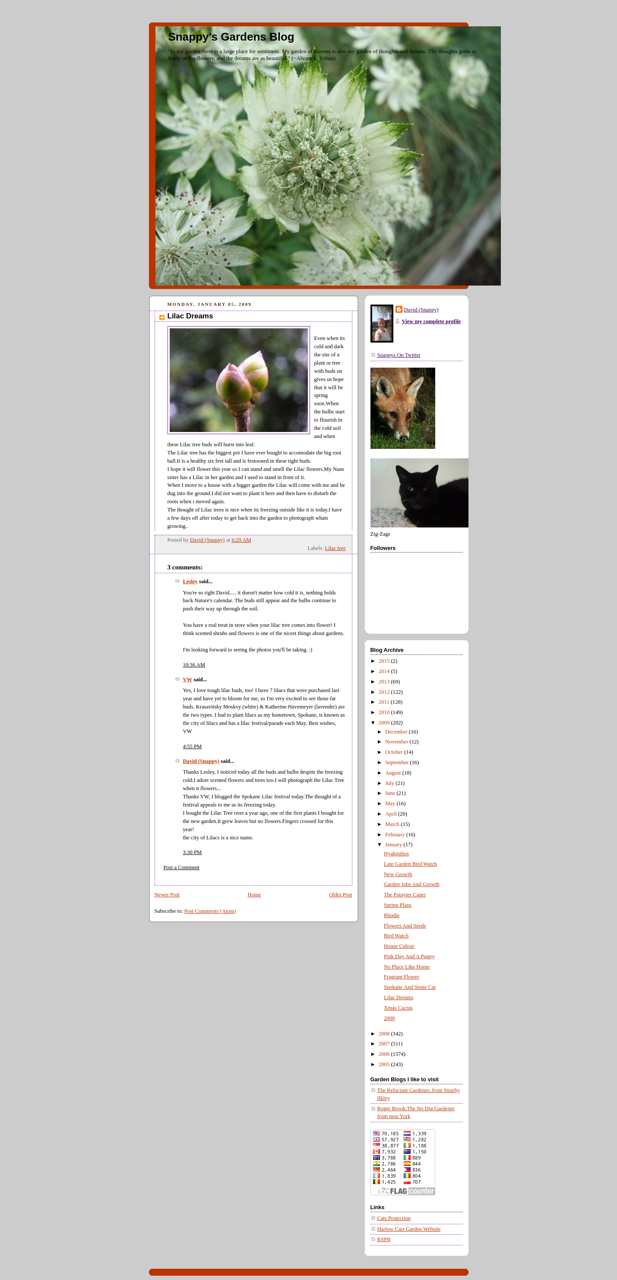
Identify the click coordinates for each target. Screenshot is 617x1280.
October (394, 752)
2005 (385, 1064)
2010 (385, 712)
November (397, 742)
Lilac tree (335, 548)
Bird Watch (396, 936)
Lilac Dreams (398, 997)
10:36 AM (194, 665)
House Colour (399, 946)
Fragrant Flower (401, 977)
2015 (385, 661)
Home (254, 895)
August (393, 773)
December (397, 732)
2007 (385, 1044)
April (391, 814)
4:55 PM (192, 746)
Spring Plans (397, 905)
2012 (385, 692)
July (390, 783)
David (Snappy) (201, 761)
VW (188, 680)
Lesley (190, 581)
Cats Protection (394, 1218)
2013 (385, 682)
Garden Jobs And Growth (412, 884)
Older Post (340, 895)
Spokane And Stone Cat (410, 987)
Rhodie (391, 915)
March (393, 824)
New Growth (398, 874)
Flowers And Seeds (405, 926)
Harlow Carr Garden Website (409, 1229)
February (395, 835)
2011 (385, 702)
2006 (385, 1054)
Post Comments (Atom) (210, 911)
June (390, 793)
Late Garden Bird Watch (410, 864)
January (394, 845)
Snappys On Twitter (399, 355)
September (397, 762)
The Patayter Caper (405, 895)
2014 (385, 671)
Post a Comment (181, 867)
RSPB (384, 1239)
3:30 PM (192, 852)
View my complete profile (431, 321)
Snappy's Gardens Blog (231, 36)
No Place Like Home (407, 967)
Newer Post (167, 895)
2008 (385, 1034)
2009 (385, 723)
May (390, 803)
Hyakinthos (396, 854)
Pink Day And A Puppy (409, 956)
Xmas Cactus (398, 1008)
